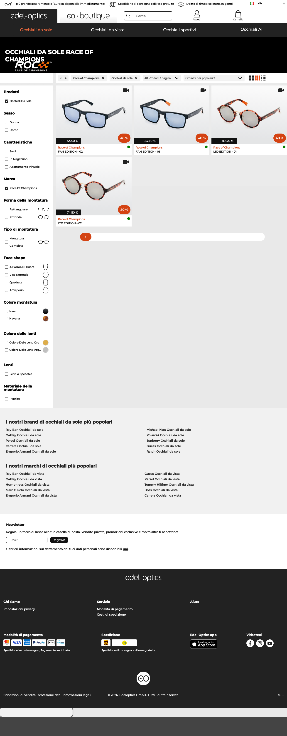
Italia (259, 3)
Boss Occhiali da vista (161, 509)
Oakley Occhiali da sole (23, 454)
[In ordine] (214, 97)
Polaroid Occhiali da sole (165, 454)
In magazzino (16, 178)
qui (125, 568)
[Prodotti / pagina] (162, 97)
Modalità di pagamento (114, 628)
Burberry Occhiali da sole (166, 460)
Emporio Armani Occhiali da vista (31, 515)
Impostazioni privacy (19, 628)
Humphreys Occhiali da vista (27, 504)
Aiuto (194, 621)
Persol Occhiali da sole (23, 460)
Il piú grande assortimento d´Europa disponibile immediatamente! (59, 3)
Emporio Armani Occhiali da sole (31, 471)
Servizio (103, 621)
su (281, 714)
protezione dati (49, 714)
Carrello (238, 19)
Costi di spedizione (111, 634)
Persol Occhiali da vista (162, 498)
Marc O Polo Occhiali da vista (28, 509)
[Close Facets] (26, 97)
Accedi (197, 19)
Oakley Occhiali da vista (24, 498)
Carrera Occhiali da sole (23, 465)
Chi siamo (11, 621)
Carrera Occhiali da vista (163, 515)
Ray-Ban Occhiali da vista (25, 493)
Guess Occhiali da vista (162, 493)
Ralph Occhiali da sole (163, 471)
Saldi (10, 170)
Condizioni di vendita (19, 714)
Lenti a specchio (18, 393)
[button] (28, 16)
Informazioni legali (77, 714)
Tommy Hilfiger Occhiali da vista (169, 504)
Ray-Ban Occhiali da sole (24, 449)
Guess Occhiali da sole (164, 465)
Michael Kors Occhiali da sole (169, 449)
